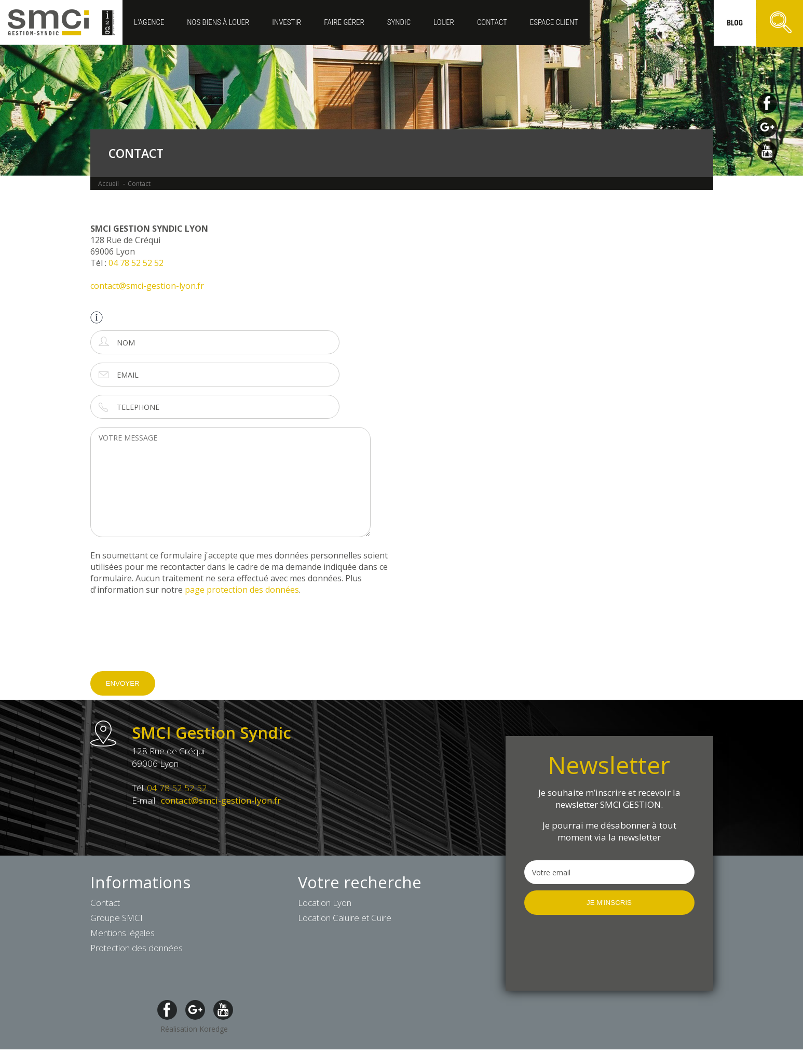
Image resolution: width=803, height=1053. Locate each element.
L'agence (149, 22)
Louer (443, 22)
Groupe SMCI (116, 918)
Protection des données (136, 948)
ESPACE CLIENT (554, 22)
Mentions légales (122, 933)
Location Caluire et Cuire (344, 918)
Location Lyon (324, 903)
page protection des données (242, 589)
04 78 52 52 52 (136, 263)
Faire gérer (344, 22)
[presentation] (169, 640)
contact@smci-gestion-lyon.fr (147, 285)
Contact (492, 22)
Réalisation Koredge (194, 1029)
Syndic (399, 22)
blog (735, 23)
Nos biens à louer (218, 22)
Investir (286, 22)
